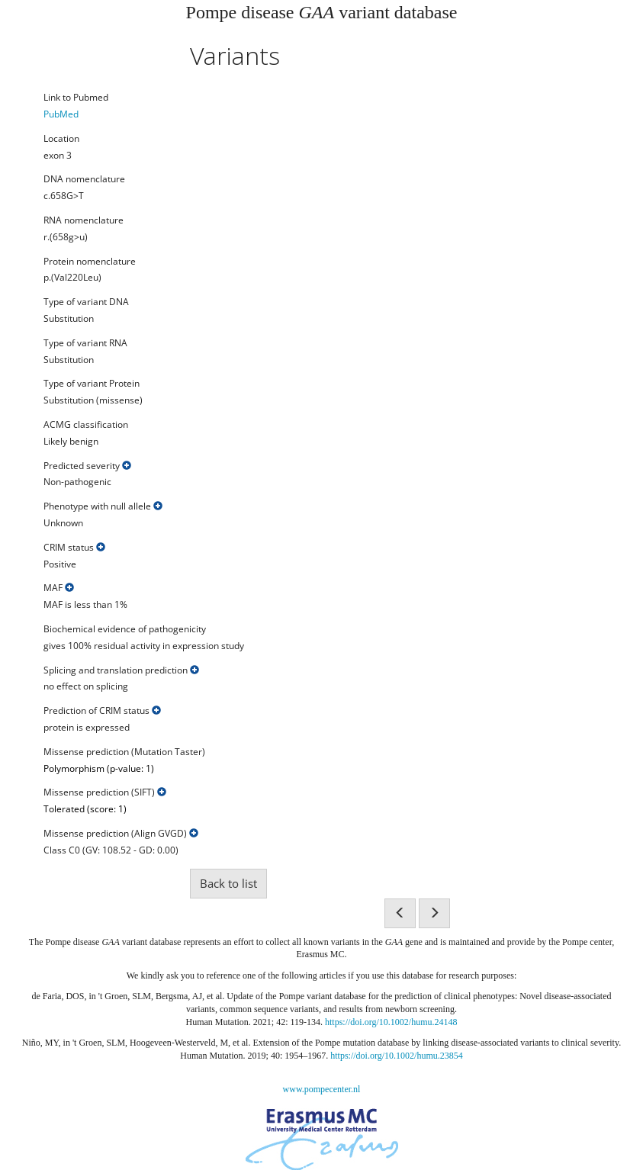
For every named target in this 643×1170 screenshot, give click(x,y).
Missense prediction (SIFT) (104, 792)
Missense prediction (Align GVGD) (120, 834)
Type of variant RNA (85, 343)
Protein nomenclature (89, 262)
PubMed (61, 114)
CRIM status (74, 548)
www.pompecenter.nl (322, 1089)
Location (61, 139)
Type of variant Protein (91, 384)
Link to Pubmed (75, 98)
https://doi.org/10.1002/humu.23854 (396, 1055)
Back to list (228, 883)
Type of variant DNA (86, 302)
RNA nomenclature (83, 220)
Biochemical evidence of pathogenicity (124, 629)
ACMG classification (85, 425)
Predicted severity (87, 466)
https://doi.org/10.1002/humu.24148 (391, 1022)
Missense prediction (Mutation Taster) (124, 752)
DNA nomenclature (84, 179)
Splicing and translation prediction (121, 670)
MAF (58, 588)
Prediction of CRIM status (102, 711)
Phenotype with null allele (102, 506)
